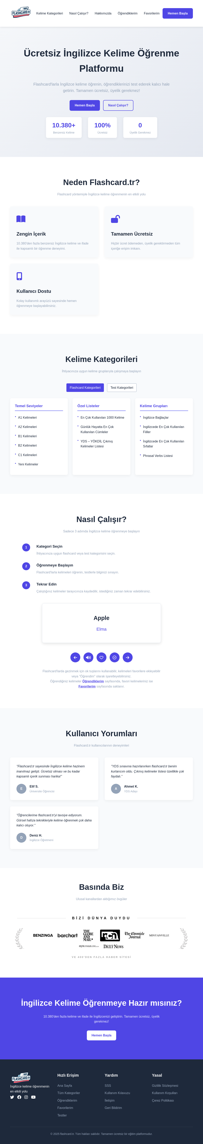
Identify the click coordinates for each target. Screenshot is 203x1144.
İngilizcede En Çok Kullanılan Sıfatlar (163, 444)
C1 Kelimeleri (27, 455)
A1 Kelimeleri (27, 417)
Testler (62, 1115)
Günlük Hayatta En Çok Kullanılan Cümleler (97, 429)
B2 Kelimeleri (27, 445)
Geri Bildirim (113, 1108)
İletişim (110, 1100)
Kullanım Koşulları (164, 1093)
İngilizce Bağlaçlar (156, 417)
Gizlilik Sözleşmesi (165, 1085)
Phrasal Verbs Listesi (158, 455)
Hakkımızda (103, 13)
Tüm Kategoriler (68, 1093)
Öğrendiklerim (128, 13)
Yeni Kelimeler (28, 464)
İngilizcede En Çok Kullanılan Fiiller (163, 429)
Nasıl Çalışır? (78, 13)
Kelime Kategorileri (49, 13)
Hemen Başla (178, 13)
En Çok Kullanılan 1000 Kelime (102, 417)
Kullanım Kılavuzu (117, 1093)
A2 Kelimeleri (27, 427)
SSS (108, 1085)
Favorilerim (152, 13)
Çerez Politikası (163, 1100)
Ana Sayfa (64, 1085)
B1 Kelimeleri (27, 436)
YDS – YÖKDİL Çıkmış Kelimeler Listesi (96, 444)
